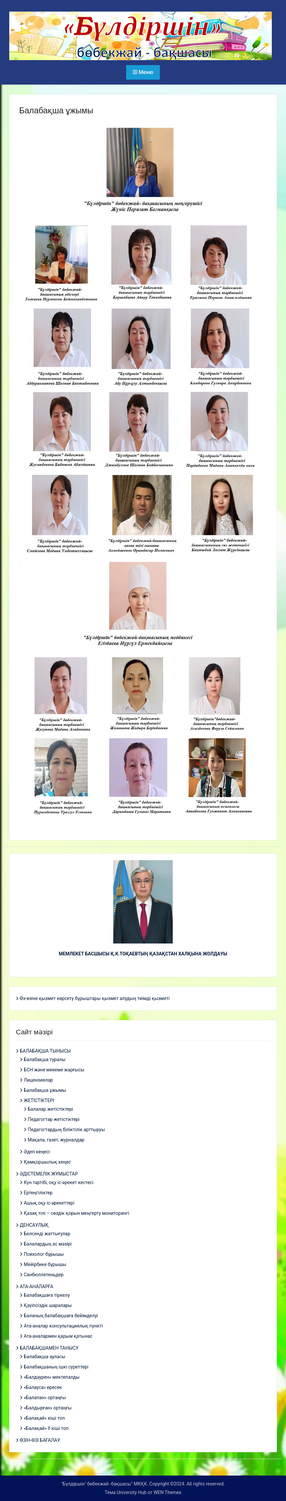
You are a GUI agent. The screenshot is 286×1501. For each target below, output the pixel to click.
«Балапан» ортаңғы (45, 1397)
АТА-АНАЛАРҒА (36, 1286)
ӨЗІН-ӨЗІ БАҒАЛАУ (40, 1440)
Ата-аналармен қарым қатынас (58, 1336)
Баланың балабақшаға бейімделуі (61, 1315)
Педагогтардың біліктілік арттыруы (66, 1129)
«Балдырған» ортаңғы (48, 1407)
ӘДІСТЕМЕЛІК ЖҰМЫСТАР (49, 1173)
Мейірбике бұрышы (45, 1264)
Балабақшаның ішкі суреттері (56, 1366)
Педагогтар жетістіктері (54, 1119)
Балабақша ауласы (44, 1356)
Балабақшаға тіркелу (47, 1295)
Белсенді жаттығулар (47, 1233)
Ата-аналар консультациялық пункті (63, 1325)
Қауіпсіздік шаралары (48, 1305)
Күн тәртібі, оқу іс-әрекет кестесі (58, 1182)
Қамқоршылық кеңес (47, 1162)
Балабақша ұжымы (45, 1090)
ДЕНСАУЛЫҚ (34, 1225)
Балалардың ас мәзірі (48, 1244)
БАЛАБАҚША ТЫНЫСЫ (45, 1051)
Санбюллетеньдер (43, 1274)
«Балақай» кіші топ (44, 1418)
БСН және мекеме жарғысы (54, 1069)
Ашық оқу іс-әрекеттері (49, 1203)
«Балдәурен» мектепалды (52, 1377)
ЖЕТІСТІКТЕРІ (39, 1100)
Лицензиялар (38, 1080)
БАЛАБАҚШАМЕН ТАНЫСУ (49, 1348)
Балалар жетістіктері (50, 1109)
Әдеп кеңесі (37, 1151)
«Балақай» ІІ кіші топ (46, 1428)
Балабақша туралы (44, 1059)
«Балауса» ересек (43, 1387)
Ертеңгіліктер (38, 1192)
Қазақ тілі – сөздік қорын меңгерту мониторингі (76, 1213)
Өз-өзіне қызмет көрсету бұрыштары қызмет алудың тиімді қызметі (95, 998)
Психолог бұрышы (44, 1254)
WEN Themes (167, 1492)
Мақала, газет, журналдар (56, 1139)
